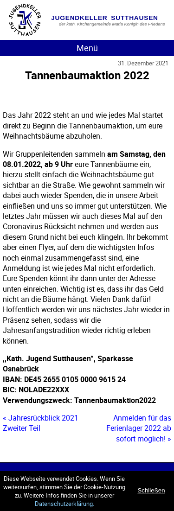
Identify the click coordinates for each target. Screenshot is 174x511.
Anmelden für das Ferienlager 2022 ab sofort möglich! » (138, 428)
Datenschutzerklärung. (64, 503)
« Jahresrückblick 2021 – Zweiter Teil (44, 423)
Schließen (151, 490)
